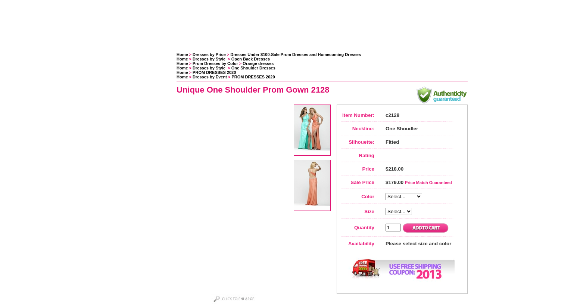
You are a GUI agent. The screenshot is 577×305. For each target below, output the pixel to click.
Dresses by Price (209, 54)
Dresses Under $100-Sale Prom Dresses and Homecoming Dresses (295, 54)
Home (182, 54)
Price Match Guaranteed (428, 182)
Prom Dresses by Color (215, 63)
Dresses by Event (210, 77)
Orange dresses (258, 63)
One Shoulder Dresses (253, 68)
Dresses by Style (210, 59)
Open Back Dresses (250, 59)
